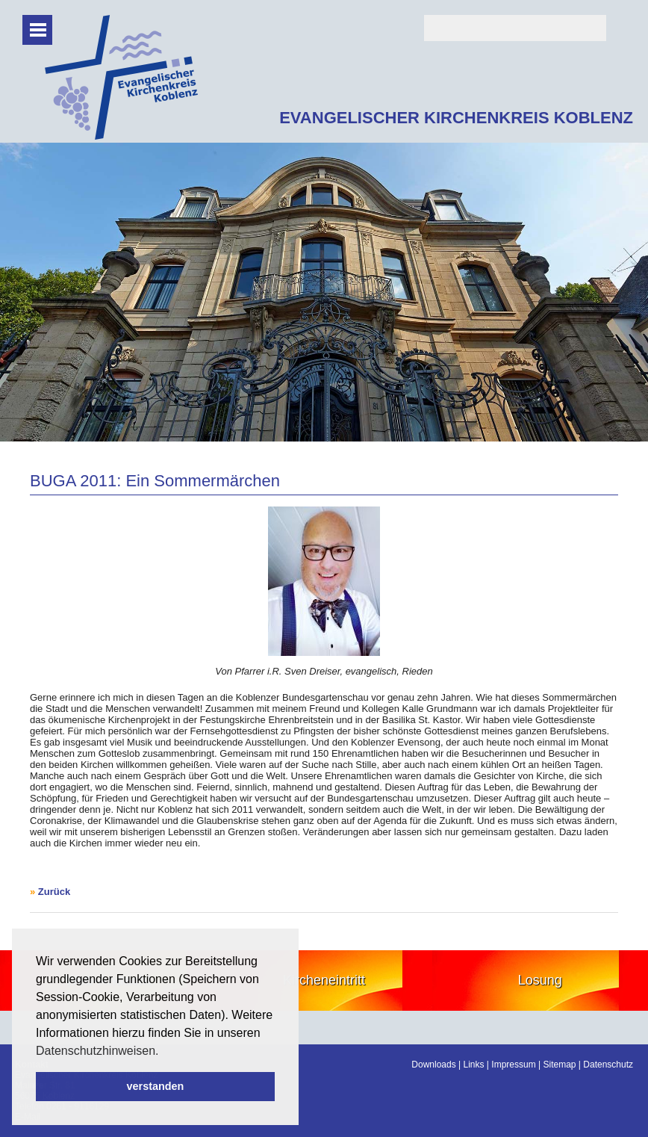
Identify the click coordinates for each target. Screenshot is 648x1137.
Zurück (54, 891)
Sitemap (559, 1064)
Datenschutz (608, 1064)
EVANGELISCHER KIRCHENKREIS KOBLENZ (456, 117)
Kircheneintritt (324, 980)
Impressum (513, 1064)
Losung (540, 980)
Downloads (433, 1064)
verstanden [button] (155, 1086)
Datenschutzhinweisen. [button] (97, 1050)
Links (474, 1064)
